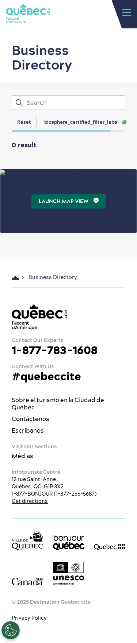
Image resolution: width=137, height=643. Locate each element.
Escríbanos (28, 430)
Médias (22, 456)
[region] (74, 122)
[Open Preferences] (10, 630)
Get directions (30, 501)
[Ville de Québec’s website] (27, 540)
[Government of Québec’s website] (109, 547)
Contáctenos (30, 418)
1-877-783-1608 (55, 350)
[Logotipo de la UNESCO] (68, 574)
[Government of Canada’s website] (27, 581)
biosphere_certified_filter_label (85, 122)
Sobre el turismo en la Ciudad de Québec (58, 403)
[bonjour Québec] (68, 542)
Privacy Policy (29, 618)
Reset (24, 122)
